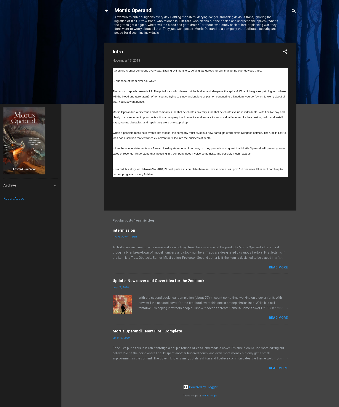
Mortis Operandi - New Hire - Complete (147, 331)
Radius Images (209, 395)
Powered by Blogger (200, 387)
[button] (285, 52)
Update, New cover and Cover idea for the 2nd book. (159, 280)
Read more (278, 267)
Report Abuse (13, 198)
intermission (124, 230)
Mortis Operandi (133, 10)
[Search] (293, 11)
